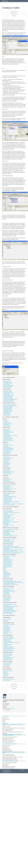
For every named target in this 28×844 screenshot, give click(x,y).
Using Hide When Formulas (7, 534)
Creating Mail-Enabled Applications (9, 657)
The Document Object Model (8, 560)
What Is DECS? (6, 625)
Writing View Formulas (7, 533)
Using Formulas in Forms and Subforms (9, 531)
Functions (5, 569)
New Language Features (7, 387)
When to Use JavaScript (7, 562)
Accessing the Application (7, 629)
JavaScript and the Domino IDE (8, 559)
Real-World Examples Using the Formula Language (11, 529)
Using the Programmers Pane (8, 408)
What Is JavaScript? (6, 557)
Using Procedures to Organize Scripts (9, 755)
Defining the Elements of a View (8, 445)
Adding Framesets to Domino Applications (10, 484)
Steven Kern (8, 708)
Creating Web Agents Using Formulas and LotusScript (11, 501)
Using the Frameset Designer (8, 486)
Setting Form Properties (7, 422)
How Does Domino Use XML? (8, 613)
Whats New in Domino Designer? (8, 385)
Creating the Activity (6, 628)
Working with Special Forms (8, 437)
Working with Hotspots (7, 434)
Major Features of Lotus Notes (8, 383)
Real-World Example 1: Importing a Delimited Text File (11, 546)
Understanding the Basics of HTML (9, 607)
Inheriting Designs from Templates (8, 398)
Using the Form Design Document (8, 440)
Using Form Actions (6, 433)
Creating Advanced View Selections (9, 448)
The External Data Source (7, 626)
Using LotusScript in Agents (7, 500)
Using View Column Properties (8, 450)
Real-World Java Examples (7, 597)
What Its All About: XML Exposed (8, 612)
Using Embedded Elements (7, 439)
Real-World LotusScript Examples (8, 545)
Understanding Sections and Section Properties (10, 435)
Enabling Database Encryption (8, 644)
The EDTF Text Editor (6, 719)
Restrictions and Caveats (6, 749)
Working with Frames (7, 487)
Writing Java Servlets (7, 599)
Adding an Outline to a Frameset (8, 481)
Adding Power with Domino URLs (8, 609)
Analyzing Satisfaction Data (7, 730)
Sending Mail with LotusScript (8, 659)
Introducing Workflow (7, 656)
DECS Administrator (6, 627)
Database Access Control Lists (8, 641)
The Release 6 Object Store (8, 390)
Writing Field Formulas (7, 532)
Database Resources (7, 466)
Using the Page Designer (7, 469)
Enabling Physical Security (7, 639)
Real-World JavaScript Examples (8, 580)
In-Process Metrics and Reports (7, 729)
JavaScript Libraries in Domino (8, 564)
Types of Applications (7, 384)
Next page (14, 688)
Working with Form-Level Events (8, 432)
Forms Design (6, 420)
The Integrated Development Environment (10, 404)
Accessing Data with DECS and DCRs (9, 624)
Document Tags (6, 672)
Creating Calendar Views (7, 452)
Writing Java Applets (6, 600)
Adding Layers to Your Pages (8, 473)
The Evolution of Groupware (8, 655)
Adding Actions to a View (7, 451)
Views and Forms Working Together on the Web (10, 610)
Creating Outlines (6, 477)
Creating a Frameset (6, 485)
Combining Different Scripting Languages (9, 758)
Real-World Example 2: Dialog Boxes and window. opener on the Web (14, 582)
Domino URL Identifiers (7, 680)
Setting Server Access (7, 640)
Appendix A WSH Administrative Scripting (9, 759)
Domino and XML (6, 621)
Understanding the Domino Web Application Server (11, 606)
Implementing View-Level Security (8, 646)
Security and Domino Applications (8, 637)
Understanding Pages (7, 470)
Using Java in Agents (7, 502)
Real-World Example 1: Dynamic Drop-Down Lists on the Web (12, 581)
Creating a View (6, 446)
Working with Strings (6, 518)
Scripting (3, 720)
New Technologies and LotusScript (8, 542)
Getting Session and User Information (9, 519)
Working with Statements (7, 515)
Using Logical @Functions (7, 516)
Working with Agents (6, 494)
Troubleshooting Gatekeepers (7, 750)
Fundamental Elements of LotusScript (9, 541)
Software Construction (7, 540)
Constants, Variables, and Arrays (8, 754)
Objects (5, 570)
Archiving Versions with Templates (8, 401)
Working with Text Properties (8, 423)
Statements (5, 567)
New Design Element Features (8, 386)
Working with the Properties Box (8, 406)
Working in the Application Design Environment (10, 405)
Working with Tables (6, 430)
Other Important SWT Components (8, 738)
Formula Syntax (6, 513)
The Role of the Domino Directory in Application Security (12, 642)
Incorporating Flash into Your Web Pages (9, 611)
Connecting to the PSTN (6, 745)
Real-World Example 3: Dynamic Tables (9, 583)
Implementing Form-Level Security (8, 647)
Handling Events (5, 765)
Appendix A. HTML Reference (8, 670)
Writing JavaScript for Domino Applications (10, 556)
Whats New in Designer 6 (7, 605)
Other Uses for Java (6, 594)
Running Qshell (5, 717)
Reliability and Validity (6, 726)
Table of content (14, 13)
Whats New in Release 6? (7, 381)
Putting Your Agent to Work (7, 498)
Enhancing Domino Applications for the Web (10, 604)
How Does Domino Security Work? (9, 638)
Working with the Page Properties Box (9, 471)
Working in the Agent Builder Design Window (10, 496)
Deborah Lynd (12, 708)
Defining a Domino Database (8, 391)
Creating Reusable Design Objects (8, 438)
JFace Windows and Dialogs (7, 739)
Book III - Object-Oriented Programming (9, 762)
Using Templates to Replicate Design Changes (10, 399)
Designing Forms (6, 421)
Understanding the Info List (7, 409)
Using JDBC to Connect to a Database (9, 766)
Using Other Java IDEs (7, 593)
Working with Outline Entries (8, 479)
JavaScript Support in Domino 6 (8, 561)
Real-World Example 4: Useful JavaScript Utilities (11, 584)
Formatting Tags (6, 673)
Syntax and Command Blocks (8, 566)
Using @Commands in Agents (8, 497)
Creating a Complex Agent (7, 499)
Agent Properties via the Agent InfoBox (9, 504)
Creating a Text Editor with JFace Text (9, 740)
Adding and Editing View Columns (8, 449)
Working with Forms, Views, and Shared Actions (10, 535)
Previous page (14, 11)
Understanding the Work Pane (8, 407)
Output (4, 568)
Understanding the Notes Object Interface (9, 591)
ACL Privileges (6, 643)
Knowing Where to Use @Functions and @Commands (11, 512)
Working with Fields (6, 424)
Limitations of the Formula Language (9, 514)
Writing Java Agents (6, 592)
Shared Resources (6, 456)
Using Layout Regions (7, 436)
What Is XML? (6, 620)
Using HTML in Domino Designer (8, 608)
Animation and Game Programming (8, 767)
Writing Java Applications (7, 598)
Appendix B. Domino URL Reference (9, 679)
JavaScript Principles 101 (7, 565)
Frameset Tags (6, 674)
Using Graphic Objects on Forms (8, 431)
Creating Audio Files (5, 748)
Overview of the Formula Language (9, 511)
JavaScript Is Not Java (7, 558)
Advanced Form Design (7, 429)
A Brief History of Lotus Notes (8, 382)
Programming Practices (7, 530)
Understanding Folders (7, 453)
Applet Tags (5, 671)
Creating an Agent (6, 495)
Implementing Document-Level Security (9, 648)
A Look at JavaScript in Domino (8, 563)
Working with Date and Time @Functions (9, 517)
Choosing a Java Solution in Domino (9, 590)
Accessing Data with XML (7, 619)
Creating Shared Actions (7, 464)
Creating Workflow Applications (8, 654)
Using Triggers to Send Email (8, 658)
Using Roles (5, 645)
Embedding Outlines (6, 480)
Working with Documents (7, 520)
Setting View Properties (7, 447)
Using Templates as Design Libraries (9, 400)
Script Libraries (6, 465)
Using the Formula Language (8, 510)
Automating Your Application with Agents (9, 493)
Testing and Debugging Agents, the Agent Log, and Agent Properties (13, 503)
